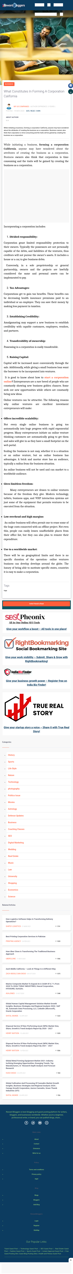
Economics (13, 890)
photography (14, 789)
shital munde (12, 1016)
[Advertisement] (36, 196)
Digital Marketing (16, 842)
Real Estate (13, 856)
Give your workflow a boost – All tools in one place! (36, 628)
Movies (11, 802)
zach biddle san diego (16, 974)
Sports (11, 762)
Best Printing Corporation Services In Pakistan (25, 936)
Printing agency (13, 941)
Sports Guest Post (33, 1251)
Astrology (12, 809)
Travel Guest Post (11, 1249)
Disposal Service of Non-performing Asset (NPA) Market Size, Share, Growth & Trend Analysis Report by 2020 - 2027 (32, 1027)
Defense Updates (16, 816)
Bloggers (36, 1200)
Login (36, 1221)
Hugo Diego (11, 1073)
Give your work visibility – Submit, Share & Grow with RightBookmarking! (36, 659)
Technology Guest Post (29, 1249)
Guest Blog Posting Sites (28, 1254)
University (12, 876)
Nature (11, 775)
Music (11, 863)
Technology (13, 782)
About (36, 1139)
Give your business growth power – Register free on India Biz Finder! (36, 682)
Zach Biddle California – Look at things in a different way (31, 969)
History (11, 755)
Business (9, 84)
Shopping (12, 883)
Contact (36, 1144)
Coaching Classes (16, 829)
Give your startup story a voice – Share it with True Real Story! (36, 729)
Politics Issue (14, 795)
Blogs (36, 1195)
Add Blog (36, 1205)
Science (11, 896)
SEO (10, 836)
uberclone (11, 959)
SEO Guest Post (47, 1249)
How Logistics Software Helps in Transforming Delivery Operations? (29, 920)
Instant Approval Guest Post (52, 1251)
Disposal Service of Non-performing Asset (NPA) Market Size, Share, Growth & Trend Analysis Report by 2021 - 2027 (32, 1044)
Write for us (36, 1153)
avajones (10, 993)
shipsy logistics (13, 926)
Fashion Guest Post (17, 1251)
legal (36, 1179)
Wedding (12, 849)
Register (36, 1226)
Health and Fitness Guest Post (50, 1254)
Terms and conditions (36, 1170)
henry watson (12, 1033)
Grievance (36, 1148)
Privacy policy (36, 1174)
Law (10, 869)
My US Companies (21, 106)
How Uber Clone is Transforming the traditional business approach (30, 952)
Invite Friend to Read (36, 604)
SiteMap (36, 1230)
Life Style (12, 768)
